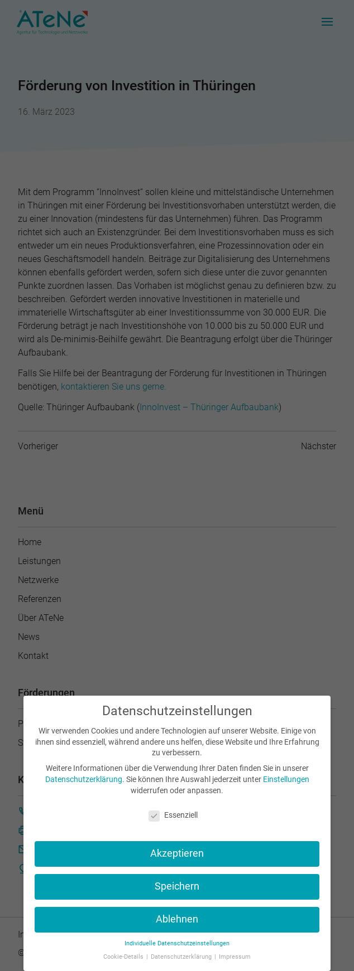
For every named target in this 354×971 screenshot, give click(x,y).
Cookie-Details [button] (124, 956)
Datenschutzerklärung (83, 779)
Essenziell (173, 814)
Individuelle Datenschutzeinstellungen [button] (177, 943)
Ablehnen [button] (177, 919)
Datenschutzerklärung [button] (182, 956)
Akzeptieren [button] (177, 853)
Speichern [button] (177, 886)
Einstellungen (286, 779)
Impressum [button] (235, 956)
